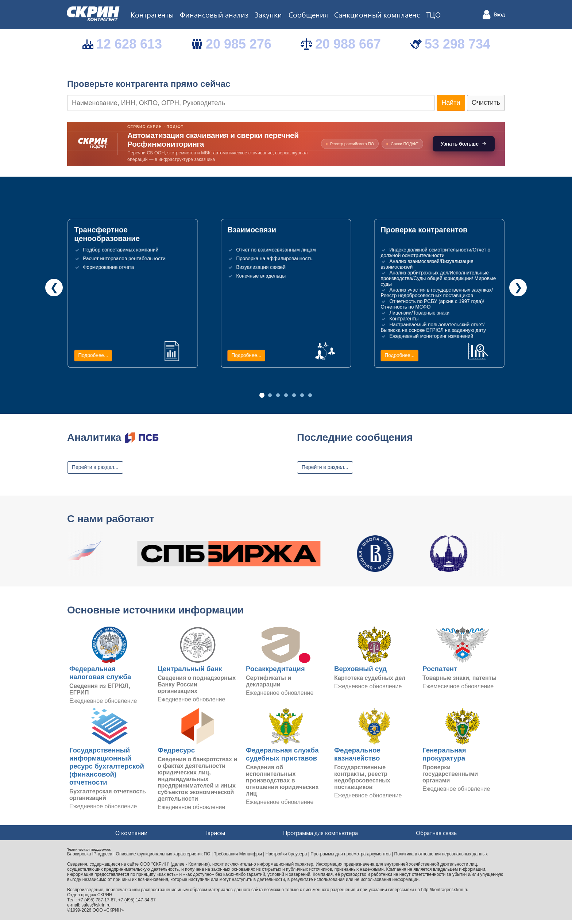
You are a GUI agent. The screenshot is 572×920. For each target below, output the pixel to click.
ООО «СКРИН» (108, 910)
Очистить (486, 102)
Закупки (268, 14)
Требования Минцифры (238, 854)
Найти (450, 102)
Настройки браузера (286, 854)
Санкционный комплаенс (377, 14)
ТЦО (433, 14)
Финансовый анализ (214, 14)
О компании (131, 832)
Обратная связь (436, 832)
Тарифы (215, 832)
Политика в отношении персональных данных (441, 854)
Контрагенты (152, 14)
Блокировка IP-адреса (89, 854)
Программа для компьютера (320, 832)
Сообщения (308, 14)
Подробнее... (93, 355)
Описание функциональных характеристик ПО (163, 854)
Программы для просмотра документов (350, 854)
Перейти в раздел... (95, 467)
